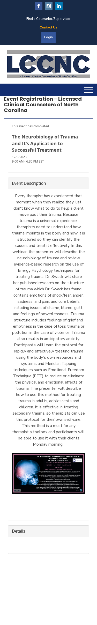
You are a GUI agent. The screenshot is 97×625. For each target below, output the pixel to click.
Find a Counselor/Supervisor (48, 19)
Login (48, 37)
